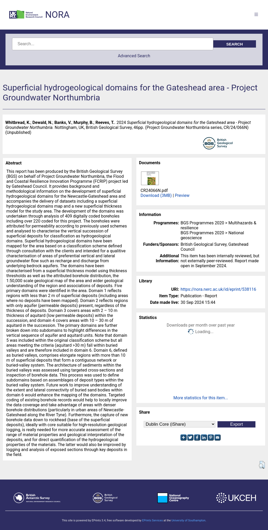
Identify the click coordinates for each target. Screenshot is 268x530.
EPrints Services (152, 520)
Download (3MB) (156, 195)
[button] (262, 465)
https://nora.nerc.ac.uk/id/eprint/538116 (218, 289)
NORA (57, 14)
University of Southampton (188, 520)
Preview (182, 195)
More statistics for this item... (201, 397)
